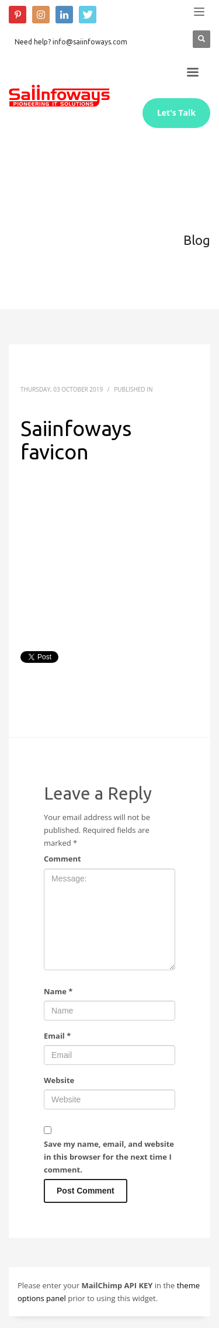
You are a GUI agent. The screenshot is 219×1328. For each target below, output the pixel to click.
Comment (62, 858)
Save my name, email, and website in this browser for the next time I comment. (109, 1157)
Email (57, 1035)
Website (59, 1080)
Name (58, 991)
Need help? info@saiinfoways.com (71, 42)
